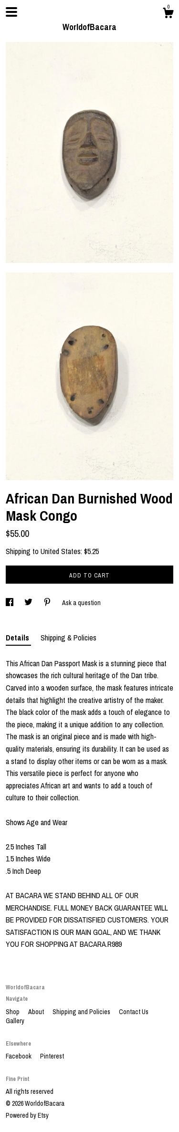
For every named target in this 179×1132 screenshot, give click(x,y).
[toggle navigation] (11, 12)
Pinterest (52, 1056)
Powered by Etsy (27, 1115)
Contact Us (133, 1011)
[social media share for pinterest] (48, 602)
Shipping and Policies (82, 1011)
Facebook (19, 1056)
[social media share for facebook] (10, 602)
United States (61, 551)
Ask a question (81, 602)
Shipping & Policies (68, 637)
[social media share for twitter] (29, 602)
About (36, 1011)
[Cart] (168, 14)
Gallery (15, 1021)
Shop (13, 1011)
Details (18, 637)
